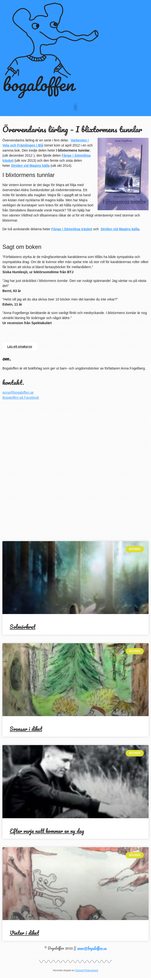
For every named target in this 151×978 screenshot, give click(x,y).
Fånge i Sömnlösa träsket (71, 229)
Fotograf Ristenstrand (86, 970)
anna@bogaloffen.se (18, 392)
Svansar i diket (26, 728)
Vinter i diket (24, 932)
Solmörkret (22, 626)
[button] (75, 107)
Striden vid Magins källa (30, 166)
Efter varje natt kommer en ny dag (47, 830)
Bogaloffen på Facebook (20, 397)
